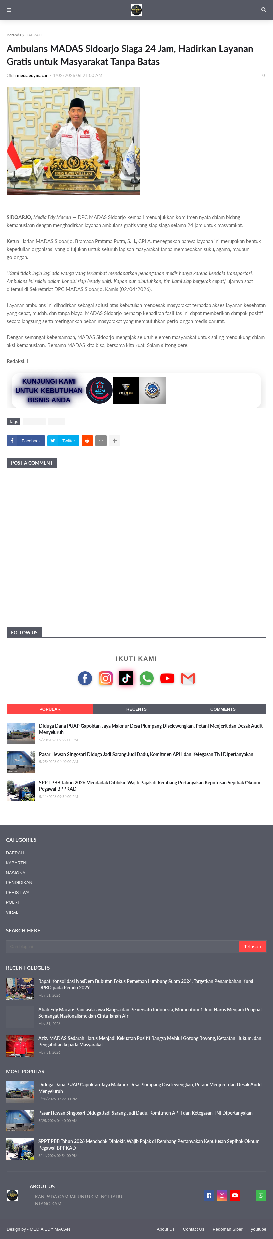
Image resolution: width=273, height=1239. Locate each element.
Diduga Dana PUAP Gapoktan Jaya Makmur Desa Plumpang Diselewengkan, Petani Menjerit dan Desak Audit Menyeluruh (151, 729)
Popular (50, 709)
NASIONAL (17, 872)
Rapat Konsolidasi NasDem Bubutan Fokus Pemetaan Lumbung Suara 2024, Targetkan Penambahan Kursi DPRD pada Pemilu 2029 (145, 984)
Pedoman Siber (228, 1229)
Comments (223, 709)
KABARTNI (17, 862)
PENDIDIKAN (19, 882)
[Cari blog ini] (123, 946)
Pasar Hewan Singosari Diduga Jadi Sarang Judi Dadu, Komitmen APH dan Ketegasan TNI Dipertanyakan (146, 754)
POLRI (12, 902)
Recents (136, 709)
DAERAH (33, 34)
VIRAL (56, 421)
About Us (165, 1229)
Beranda (14, 34)
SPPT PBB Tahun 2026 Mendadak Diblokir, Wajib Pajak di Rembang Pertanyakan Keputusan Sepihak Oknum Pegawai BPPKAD (149, 786)
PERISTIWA (18, 892)
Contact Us (193, 1229)
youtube (258, 1229)
